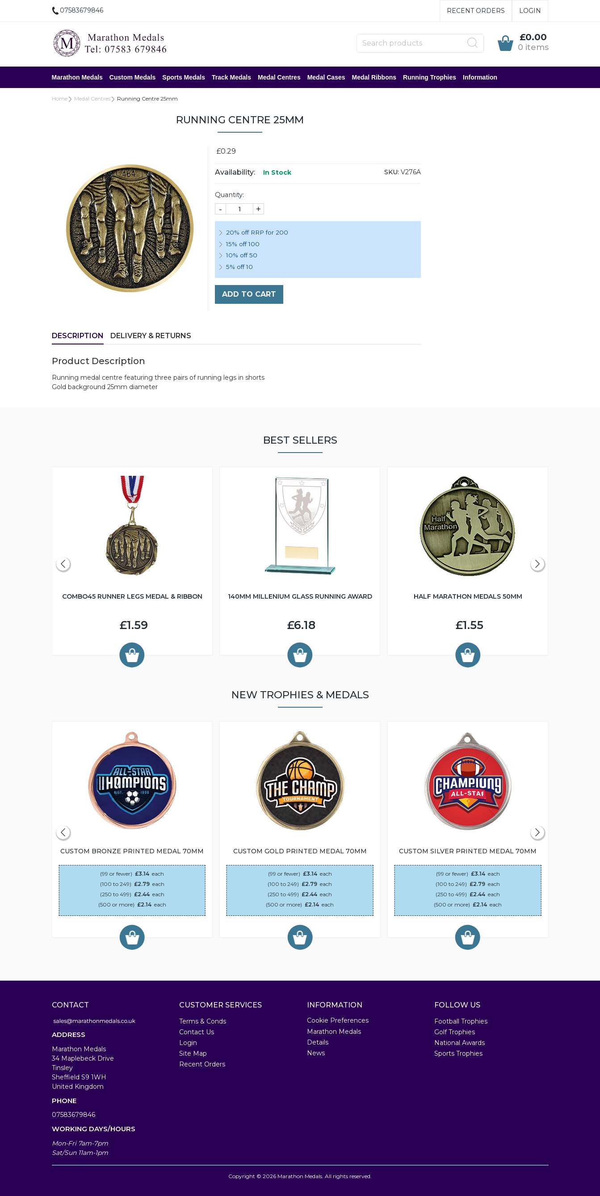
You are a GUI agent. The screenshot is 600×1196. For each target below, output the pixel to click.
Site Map (193, 1053)
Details (317, 1042)
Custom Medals (132, 77)
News (316, 1053)
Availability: (235, 172)
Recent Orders (476, 11)
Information (480, 77)
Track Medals (231, 77)
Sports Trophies (458, 1053)
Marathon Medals (77, 77)
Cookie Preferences (338, 1020)
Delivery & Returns (150, 336)
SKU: (391, 172)
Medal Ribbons (374, 77)
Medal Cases (326, 77)
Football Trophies (460, 1021)
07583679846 (73, 1115)
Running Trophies (429, 77)
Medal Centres (279, 77)
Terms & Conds (202, 1021)
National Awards (459, 1043)
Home (59, 98)
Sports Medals (183, 77)
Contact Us (196, 1032)
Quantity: (229, 195)
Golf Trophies (454, 1032)
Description (78, 336)
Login (530, 11)
